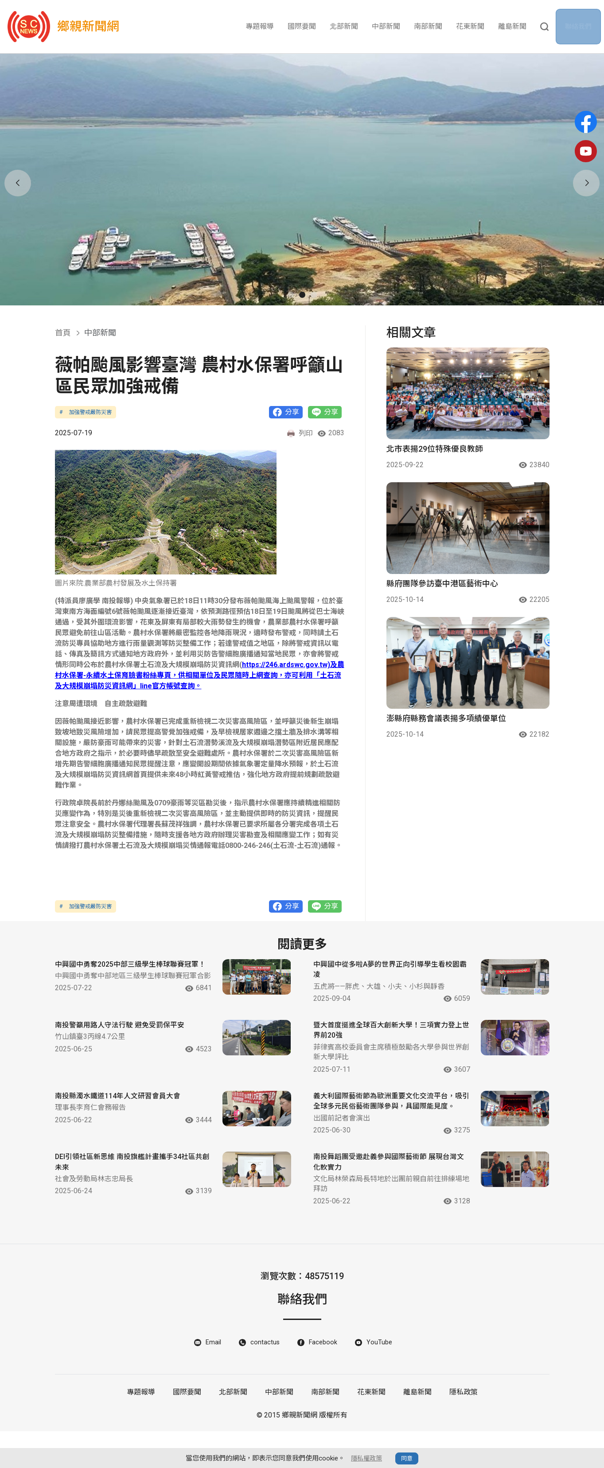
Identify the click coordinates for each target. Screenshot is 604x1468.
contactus (264, 1378)
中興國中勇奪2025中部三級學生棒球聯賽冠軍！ (123, 972)
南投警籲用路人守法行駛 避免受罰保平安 (123, 1046)
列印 (299, 433)
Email (211, 1378)
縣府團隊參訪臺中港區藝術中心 (442, 583)
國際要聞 (302, 26)
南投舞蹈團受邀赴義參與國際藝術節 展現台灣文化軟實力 (382, 1196)
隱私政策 (463, 1429)
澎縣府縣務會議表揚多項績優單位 (446, 718)
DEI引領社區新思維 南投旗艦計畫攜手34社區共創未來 (121, 1196)
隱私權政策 (366, 1458)
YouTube (381, 1378)
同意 (408, 1458)
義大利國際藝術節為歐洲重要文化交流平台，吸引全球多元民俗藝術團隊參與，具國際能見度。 (381, 1126)
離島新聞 (512, 26)
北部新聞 (344, 26)
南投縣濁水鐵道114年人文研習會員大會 (121, 1120)
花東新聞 (470, 26)
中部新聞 (386, 26)
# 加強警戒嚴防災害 (85, 412)
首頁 (63, 332)
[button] (291, 295)
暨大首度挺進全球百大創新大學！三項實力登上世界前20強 (381, 1046)
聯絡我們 (581, 27)
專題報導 (259, 26)
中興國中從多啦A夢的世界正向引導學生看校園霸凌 (379, 972)
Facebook (323, 1378)
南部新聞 (428, 26)
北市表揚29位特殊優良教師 (434, 448)
